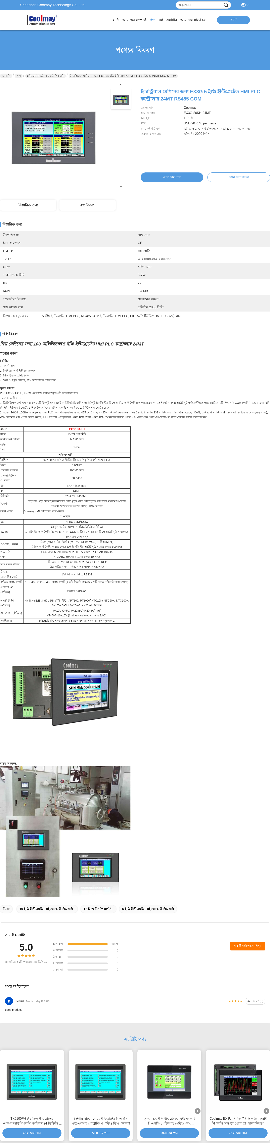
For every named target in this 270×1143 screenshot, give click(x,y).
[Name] (226, 5)
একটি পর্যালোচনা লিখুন (247, 945)
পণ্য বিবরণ (87, 205)
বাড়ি (115, 20)
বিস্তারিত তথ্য (28, 205)
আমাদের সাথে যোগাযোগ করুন (195, 20)
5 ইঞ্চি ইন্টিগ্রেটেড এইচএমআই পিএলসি (148, 909)
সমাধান (171, 20)
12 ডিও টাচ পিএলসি (97, 909)
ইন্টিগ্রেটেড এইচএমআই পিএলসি (45, 76)
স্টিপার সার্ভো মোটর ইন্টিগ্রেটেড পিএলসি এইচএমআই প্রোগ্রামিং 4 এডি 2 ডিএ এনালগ (101, 1121)
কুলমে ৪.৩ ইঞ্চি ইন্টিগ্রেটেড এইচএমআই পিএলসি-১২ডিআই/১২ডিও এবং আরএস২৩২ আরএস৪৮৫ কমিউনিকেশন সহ (169, 1121)
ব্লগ (161, 20)
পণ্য (152, 20)
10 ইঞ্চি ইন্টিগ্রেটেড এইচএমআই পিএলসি (46, 909)
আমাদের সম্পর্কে (134, 20)
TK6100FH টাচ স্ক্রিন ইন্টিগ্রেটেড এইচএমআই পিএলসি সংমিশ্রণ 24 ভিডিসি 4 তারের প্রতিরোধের (32, 1121)
